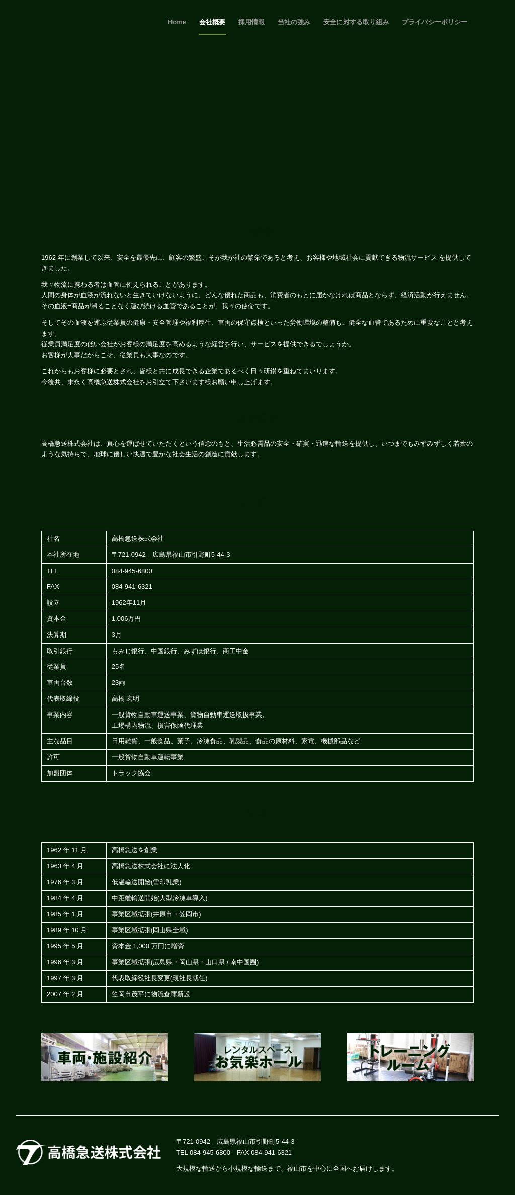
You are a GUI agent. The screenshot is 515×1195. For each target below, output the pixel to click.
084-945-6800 (210, 1152)
